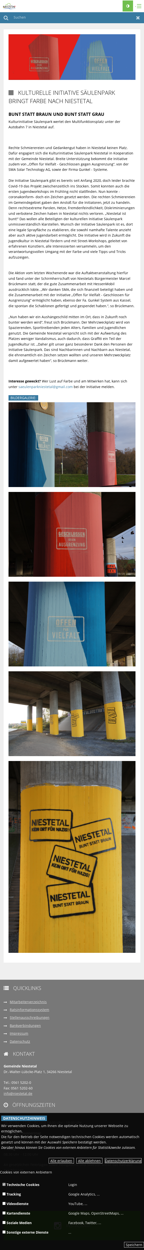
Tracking (11, 1194)
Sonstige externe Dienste (25, 1232)
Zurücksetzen (138, 17)
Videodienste (15, 1203)
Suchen (6, 17)
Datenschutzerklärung (123, 1160)
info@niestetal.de (18, 1093)
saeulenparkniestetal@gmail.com (45, 386)
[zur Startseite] (9, 5)
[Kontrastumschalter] (128, 5)
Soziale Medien (17, 1222)
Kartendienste (16, 1213)
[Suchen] (72, 17)
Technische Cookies (20, 1184)
